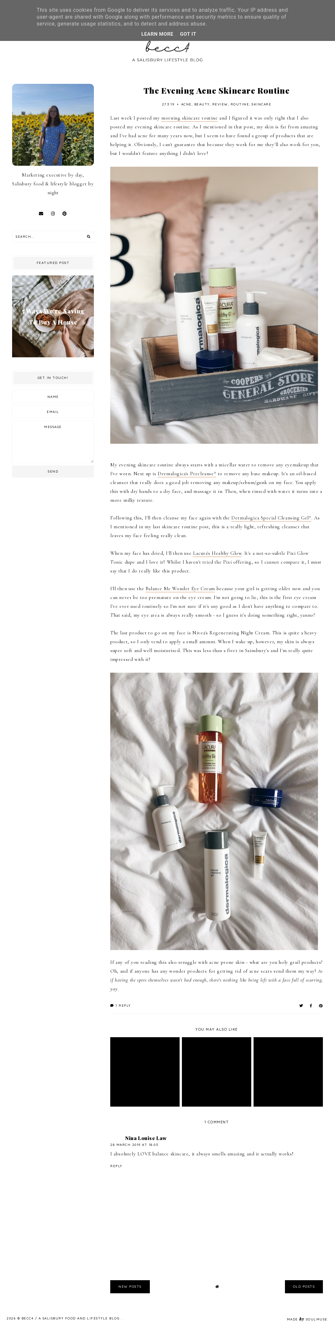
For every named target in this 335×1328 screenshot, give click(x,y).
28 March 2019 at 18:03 (134, 1145)
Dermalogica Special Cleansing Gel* (271, 518)
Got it (188, 34)
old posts (304, 1286)
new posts (130, 1286)
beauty (202, 104)
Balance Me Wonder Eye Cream (180, 588)
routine (240, 104)
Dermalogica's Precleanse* (187, 474)
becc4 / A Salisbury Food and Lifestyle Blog (71, 1318)
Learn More (157, 34)
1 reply (120, 1005)
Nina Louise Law (146, 1138)
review (220, 104)
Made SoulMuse (307, 1319)
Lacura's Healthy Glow (217, 553)
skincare (261, 104)
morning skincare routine (189, 118)
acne (186, 104)
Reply (116, 1166)
